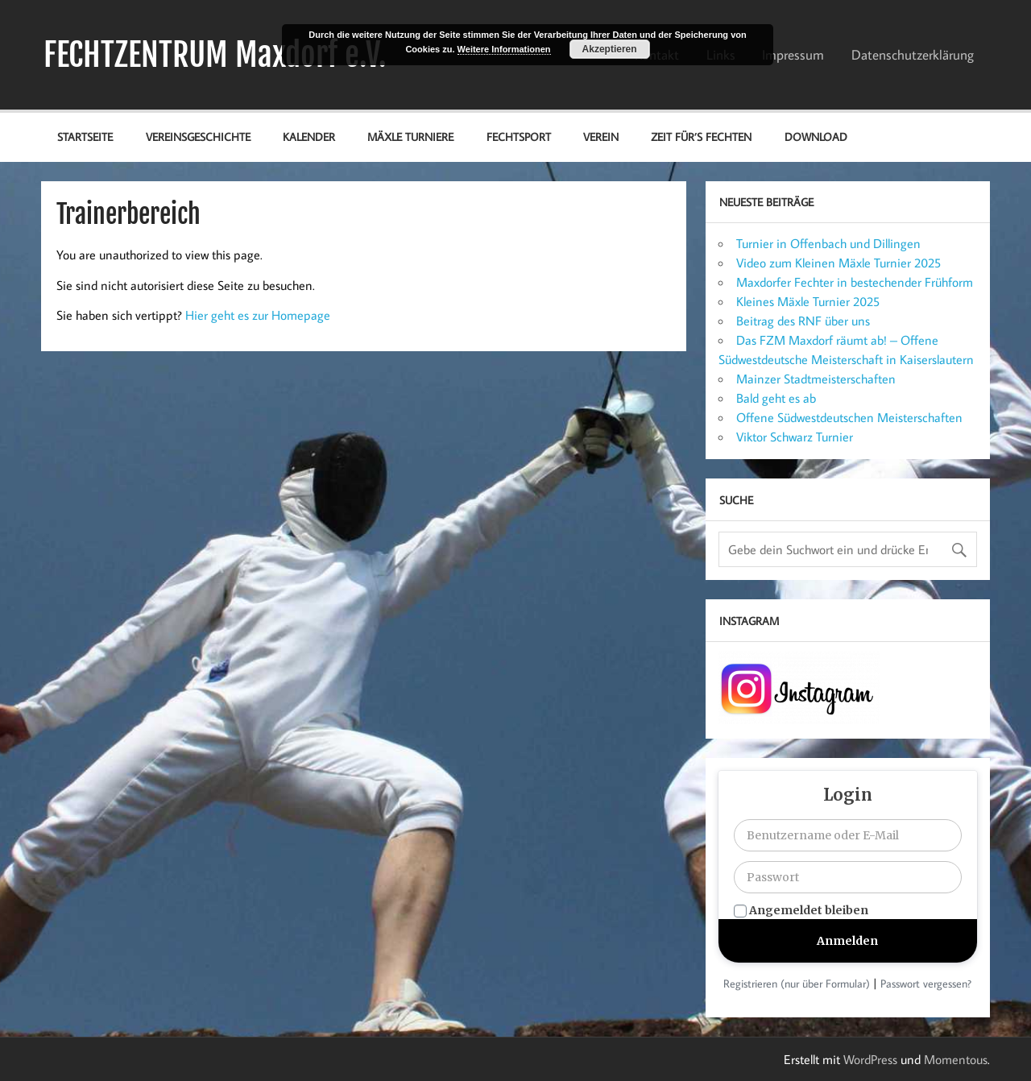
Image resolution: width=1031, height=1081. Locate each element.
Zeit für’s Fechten (701, 136)
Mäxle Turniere (410, 136)
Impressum (793, 55)
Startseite (85, 136)
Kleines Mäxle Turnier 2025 (808, 301)
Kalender (309, 136)
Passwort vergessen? (925, 983)
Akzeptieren (609, 49)
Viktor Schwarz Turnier (794, 437)
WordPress (870, 1059)
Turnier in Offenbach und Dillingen (828, 243)
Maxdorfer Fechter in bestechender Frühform (854, 282)
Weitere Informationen (504, 49)
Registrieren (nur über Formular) (796, 983)
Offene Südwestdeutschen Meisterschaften (849, 417)
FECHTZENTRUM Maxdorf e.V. (215, 55)
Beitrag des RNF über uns (803, 321)
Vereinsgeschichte (198, 136)
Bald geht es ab (776, 398)
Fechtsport (519, 136)
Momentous (956, 1059)
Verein (601, 136)
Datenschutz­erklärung (912, 55)
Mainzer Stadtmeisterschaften (816, 379)
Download (816, 136)
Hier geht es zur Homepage (257, 315)
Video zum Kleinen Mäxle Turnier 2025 (838, 263)
